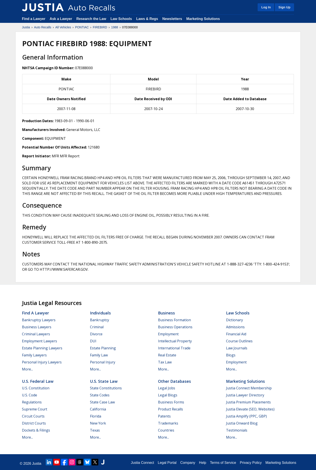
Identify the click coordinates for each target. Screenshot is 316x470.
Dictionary (234, 320)
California (98, 409)
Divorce (96, 334)
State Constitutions (106, 388)
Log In (266, 7)
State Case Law (102, 402)
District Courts (34, 423)
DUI (93, 341)
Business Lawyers (36, 327)
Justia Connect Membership (249, 388)
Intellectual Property (175, 341)
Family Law (99, 355)
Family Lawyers (34, 355)
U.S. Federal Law (38, 381)
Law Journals (236, 348)
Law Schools (121, 19)
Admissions (235, 327)
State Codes (100, 395)
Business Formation (174, 320)
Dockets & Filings (36, 430)
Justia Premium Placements (248, 402)
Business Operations (175, 327)
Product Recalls (170, 409)
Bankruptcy (99, 320)
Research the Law (91, 19)
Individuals (100, 313)
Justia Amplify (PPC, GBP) (246, 416)
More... (27, 369)
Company (187, 463)
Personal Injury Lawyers (42, 362)
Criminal (97, 327)
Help (202, 463)
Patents (164, 416)
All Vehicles (63, 27)
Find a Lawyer (33, 19)
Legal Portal (167, 463)
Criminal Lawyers (36, 334)
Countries (166, 430)
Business (166, 313)
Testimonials (236, 430)
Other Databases (174, 381)
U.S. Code (29, 395)
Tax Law (165, 362)
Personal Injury (102, 362)
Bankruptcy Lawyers (39, 320)
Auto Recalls (42, 27)
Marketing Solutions (203, 19)
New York (98, 423)
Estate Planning (103, 348)
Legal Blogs (167, 395)
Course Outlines (239, 341)
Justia (26, 27)
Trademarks (168, 423)
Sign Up (284, 7)
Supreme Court (34, 409)
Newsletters (172, 19)
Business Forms (171, 402)
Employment (168, 334)
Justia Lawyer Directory (245, 395)
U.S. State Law (104, 381)
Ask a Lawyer (61, 19)
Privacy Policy (251, 463)
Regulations (32, 402)
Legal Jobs (166, 388)
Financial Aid (236, 334)
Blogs (230, 355)
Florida (95, 416)
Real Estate (167, 355)
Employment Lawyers (39, 341)
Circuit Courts (33, 416)
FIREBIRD (100, 27)
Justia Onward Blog (242, 423)
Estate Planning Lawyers (42, 348)
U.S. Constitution (35, 388)
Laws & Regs (147, 19)
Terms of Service (223, 463)
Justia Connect (142, 463)
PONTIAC (82, 27)
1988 (114, 27)
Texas (95, 430)
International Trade (174, 348)
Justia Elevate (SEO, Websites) (250, 409)
